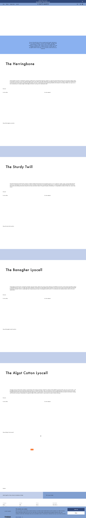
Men (3, 4)
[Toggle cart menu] (82, 4)
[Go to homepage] (43, 4)
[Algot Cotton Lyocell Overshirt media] (8, 443)
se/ (77, 4)
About (4, 504)
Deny (76, 511)
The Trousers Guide (49, 495)
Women (7, 4)
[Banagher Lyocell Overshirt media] (8, 340)
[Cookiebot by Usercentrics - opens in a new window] (8, 516)
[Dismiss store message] (82, 1)
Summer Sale (12, 4)
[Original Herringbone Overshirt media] (8, 134)
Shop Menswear (39, 1)
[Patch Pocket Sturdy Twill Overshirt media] (8, 237)
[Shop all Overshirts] (43, 470)
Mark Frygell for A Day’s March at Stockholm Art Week (13, 495)
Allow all (76, 508)
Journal (17, 4)
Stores (37, 504)
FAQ (20, 504)
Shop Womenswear (46, 1)
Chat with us (55, 504)
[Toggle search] (80, 4)
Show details (18, 515)
